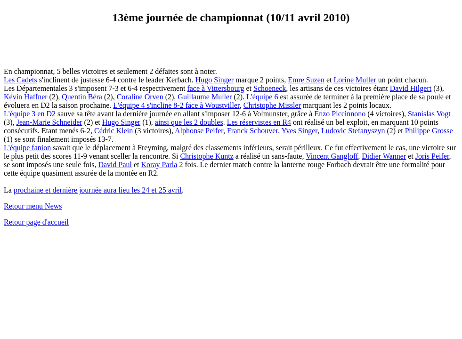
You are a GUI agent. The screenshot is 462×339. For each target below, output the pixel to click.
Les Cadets (20, 80)
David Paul (115, 165)
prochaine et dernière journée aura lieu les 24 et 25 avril (98, 190)
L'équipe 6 (262, 97)
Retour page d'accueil (36, 222)
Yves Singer (299, 131)
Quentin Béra (82, 97)
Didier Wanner (384, 156)
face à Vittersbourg (215, 88)
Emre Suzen (306, 80)
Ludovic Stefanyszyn (353, 131)
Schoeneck (269, 88)
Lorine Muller (354, 80)
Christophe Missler (272, 105)
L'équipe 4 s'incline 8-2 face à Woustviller (176, 105)
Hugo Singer (214, 80)
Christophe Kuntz (206, 156)
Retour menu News (33, 206)
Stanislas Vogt (429, 114)
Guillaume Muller (205, 97)
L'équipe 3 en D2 (30, 114)
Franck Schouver (252, 131)
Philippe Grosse (429, 131)
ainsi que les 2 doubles (189, 122)
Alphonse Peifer (199, 131)
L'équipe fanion (27, 148)
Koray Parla (159, 165)
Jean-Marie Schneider (49, 122)
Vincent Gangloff (332, 156)
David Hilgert (410, 88)
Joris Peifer (432, 156)
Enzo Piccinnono (339, 114)
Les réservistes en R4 (259, 122)
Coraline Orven (140, 97)
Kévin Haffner (26, 97)
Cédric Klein (113, 131)
